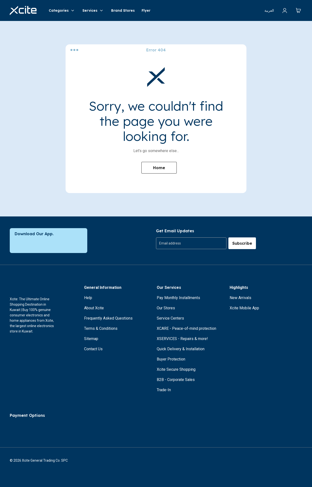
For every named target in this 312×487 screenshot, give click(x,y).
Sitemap (91, 338)
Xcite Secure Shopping (176, 369)
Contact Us (93, 349)
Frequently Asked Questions (108, 318)
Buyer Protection (171, 359)
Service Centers (170, 318)
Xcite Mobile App (244, 308)
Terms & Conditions (100, 328)
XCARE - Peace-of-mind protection (186, 328)
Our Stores (166, 308)
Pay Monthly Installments (178, 297)
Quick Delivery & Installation (181, 349)
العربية (269, 10)
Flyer (146, 10)
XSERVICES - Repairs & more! (182, 338)
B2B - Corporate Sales (176, 379)
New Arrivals (240, 297)
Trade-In (164, 390)
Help (88, 297)
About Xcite (94, 308)
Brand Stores (123, 10)
